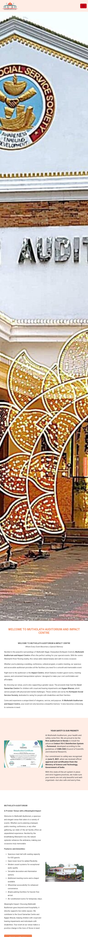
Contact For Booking (85, 466)
